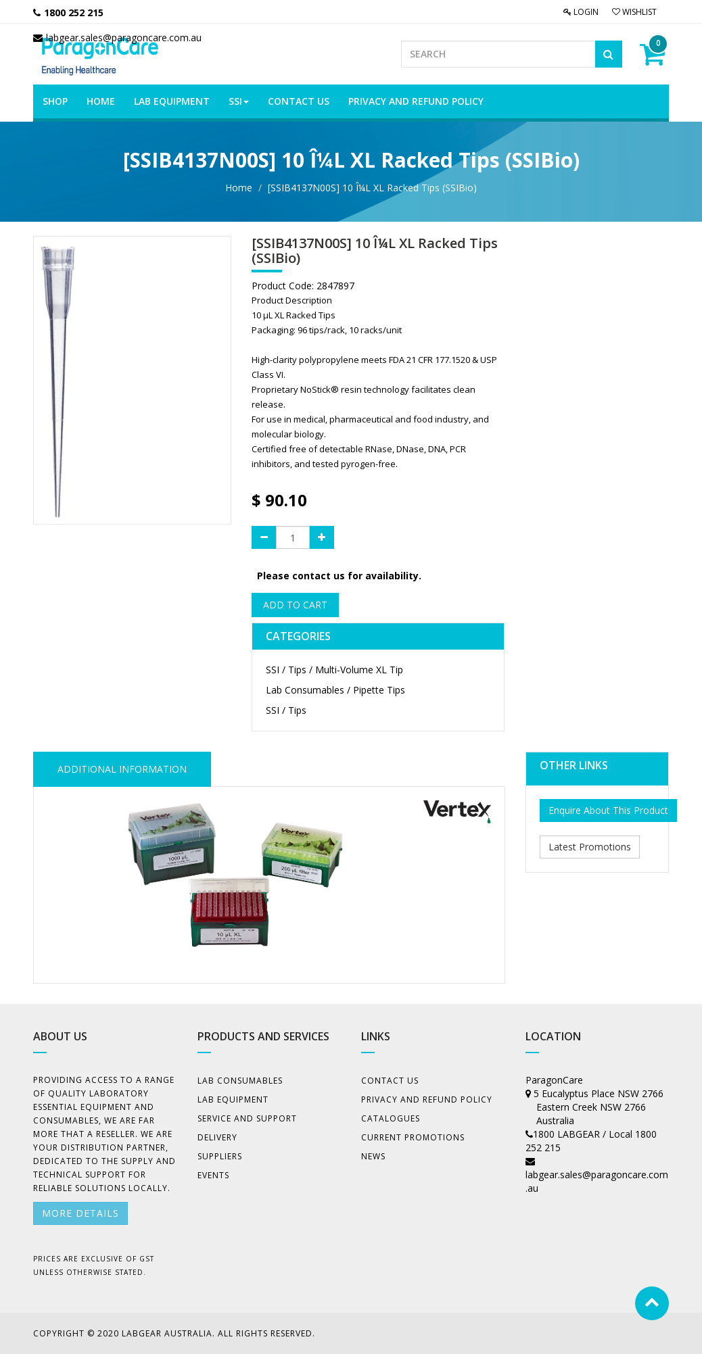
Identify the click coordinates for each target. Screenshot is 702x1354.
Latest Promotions (589, 846)
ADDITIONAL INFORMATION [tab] (122, 769)
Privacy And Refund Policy (426, 1099)
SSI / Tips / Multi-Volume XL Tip (334, 669)
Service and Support (247, 1118)
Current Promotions (413, 1137)
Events (213, 1175)
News (373, 1156)
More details (80, 1213)
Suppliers (219, 1156)
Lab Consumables (240, 1080)
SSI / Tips (286, 710)
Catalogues (390, 1118)
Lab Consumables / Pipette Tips (335, 689)
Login (581, 12)
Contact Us (390, 1080)
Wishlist (634, 12)
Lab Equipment (232, 1099)
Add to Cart (295, 604)
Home (238, 187)
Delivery (217, 1137)
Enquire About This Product (608, 810)
